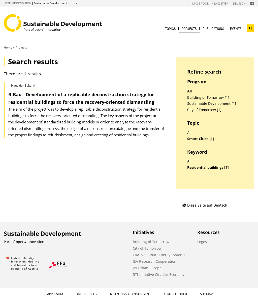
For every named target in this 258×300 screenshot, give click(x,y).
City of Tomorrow (147, 248)
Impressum (54, 294)
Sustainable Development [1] (211, 103)
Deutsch (239, 3)
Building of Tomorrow (151, 241)
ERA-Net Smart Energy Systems (159, 254)
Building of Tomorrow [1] (208, 97)
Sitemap (206, 294)
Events (235, 29)
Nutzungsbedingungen (129, 294)
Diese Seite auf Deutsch (204, 205)
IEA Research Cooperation (154, 261)
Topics (170, 29)
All (189, 91)
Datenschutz (87, 294)
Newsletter (219, 3)
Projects (189, 29)
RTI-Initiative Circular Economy (158, 274)
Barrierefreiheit (174, 294)
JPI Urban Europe (147, 267)
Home (8, 47)
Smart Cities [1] (200, 139)
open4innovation (18, 3)
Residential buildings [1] (208, 167)
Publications (213, 29)
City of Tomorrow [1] (204, 110)
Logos (202, 241)
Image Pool (200, 3)
